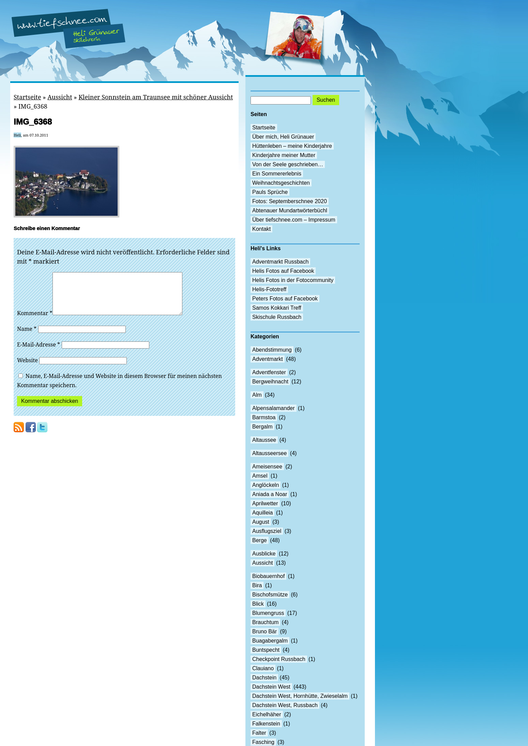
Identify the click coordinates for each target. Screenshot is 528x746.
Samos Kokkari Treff (276, 308)
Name (26, 337)
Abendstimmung (272, 350)
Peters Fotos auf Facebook (285, 298)
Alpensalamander (273, 408)
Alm (257, 395)
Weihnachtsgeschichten (281, 183)
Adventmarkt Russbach (280, 262)
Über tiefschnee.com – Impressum (293, 220)
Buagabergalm (270, 641)
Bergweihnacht (270, 381)
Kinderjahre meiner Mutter (283, 155)
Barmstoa (263, 417)
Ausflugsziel (266, 531)
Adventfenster (269, 372)
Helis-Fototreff (269, 289)
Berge (259, 540)
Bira (257, 585)
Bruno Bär (264, 631)
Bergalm (262, 427)
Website (27, 368)
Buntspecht (266, 650)
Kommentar (34, 321)
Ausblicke (263, 554)
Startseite (27, 97)
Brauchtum (265, 622)
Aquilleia (262, 513)
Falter (259, 733)
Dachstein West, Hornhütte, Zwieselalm (300, 696)
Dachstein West (271, 687)
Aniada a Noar (269, 494)
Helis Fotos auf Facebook (283, 271)
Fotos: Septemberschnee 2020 (289, 201)
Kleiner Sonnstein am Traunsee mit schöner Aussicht (155, 97)
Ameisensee (267, 466)
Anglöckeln (265, 485)
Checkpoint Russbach (278, 659)
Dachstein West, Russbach (285, 705)
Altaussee (264, 440)
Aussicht (59, 97)
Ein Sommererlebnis (276, 174)
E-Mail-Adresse (38, 352)
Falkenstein (266, 724)
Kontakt (261, 229)
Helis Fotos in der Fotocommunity (292, 280)
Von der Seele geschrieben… (287, 164)
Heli (17, 135)
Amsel (259, 476)
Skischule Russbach (276, 317)
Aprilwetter (265, 503)
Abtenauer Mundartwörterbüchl (289, 210)
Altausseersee (269, 453)
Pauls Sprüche (270, 192)
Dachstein (264, 677)
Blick (258, 604)
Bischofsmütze (270, 594)
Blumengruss (268, 613)
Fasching (263, 742)
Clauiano (263, 668)
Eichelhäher (266, 714)
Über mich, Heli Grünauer (283, 137)
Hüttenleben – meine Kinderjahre (292, 146)
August (260, 522)
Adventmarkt (267, 359)
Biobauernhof (268, 576)
